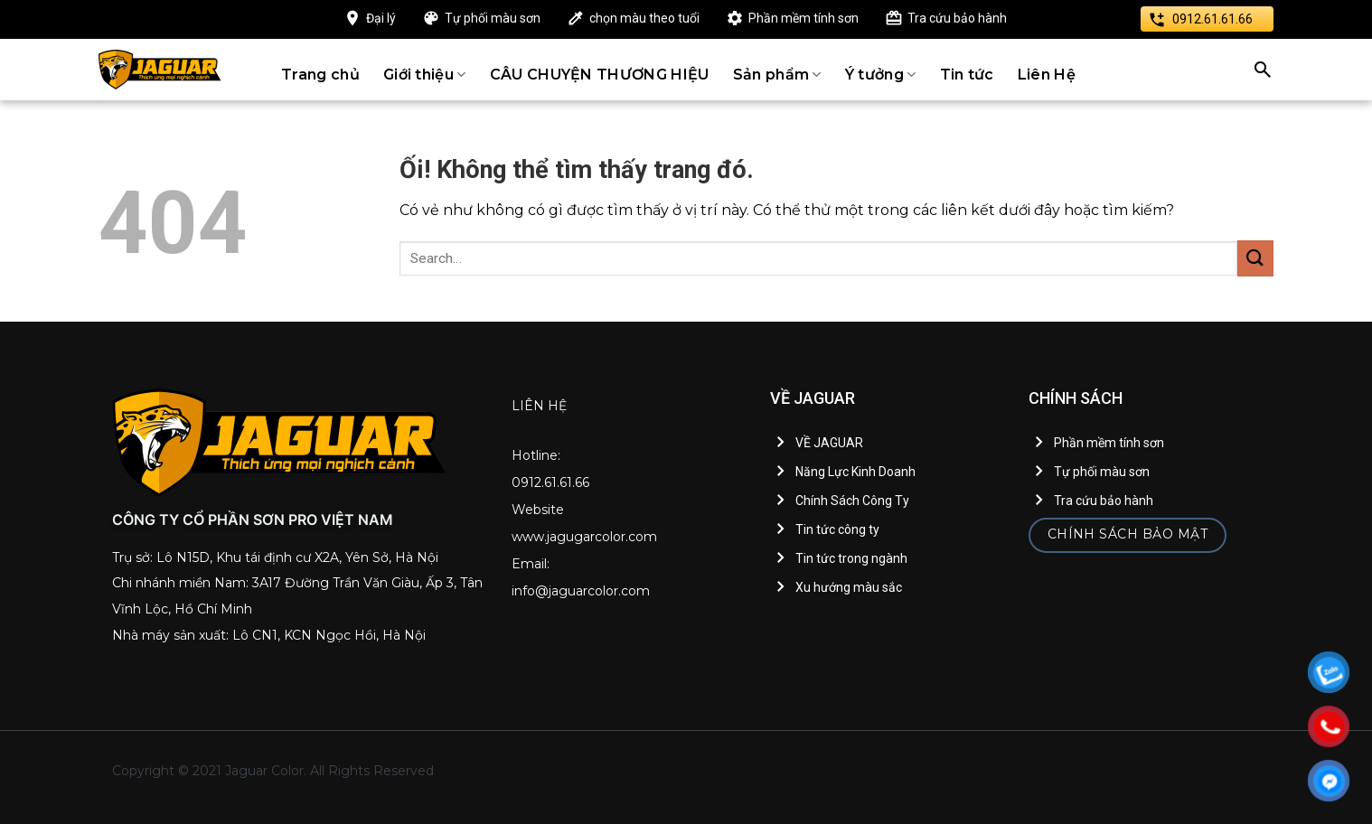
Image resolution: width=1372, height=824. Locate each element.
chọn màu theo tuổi (644, 18)
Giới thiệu (424, 74)
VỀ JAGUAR (829, 442)
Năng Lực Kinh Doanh (855, 471)
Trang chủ (320, 74)
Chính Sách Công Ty (852, 500)
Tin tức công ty (837, 529)
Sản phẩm (777, 74)
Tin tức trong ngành (851, 558)
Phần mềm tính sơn (803, 18)
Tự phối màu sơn (492, 18)
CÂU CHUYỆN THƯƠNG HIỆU (599, 74)
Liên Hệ (1047, 74)
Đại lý (381, 18)
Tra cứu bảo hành (957, 18)
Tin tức (967, 74)
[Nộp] (1255, 258)
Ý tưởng (880, 74)
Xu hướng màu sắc (848, 587)
